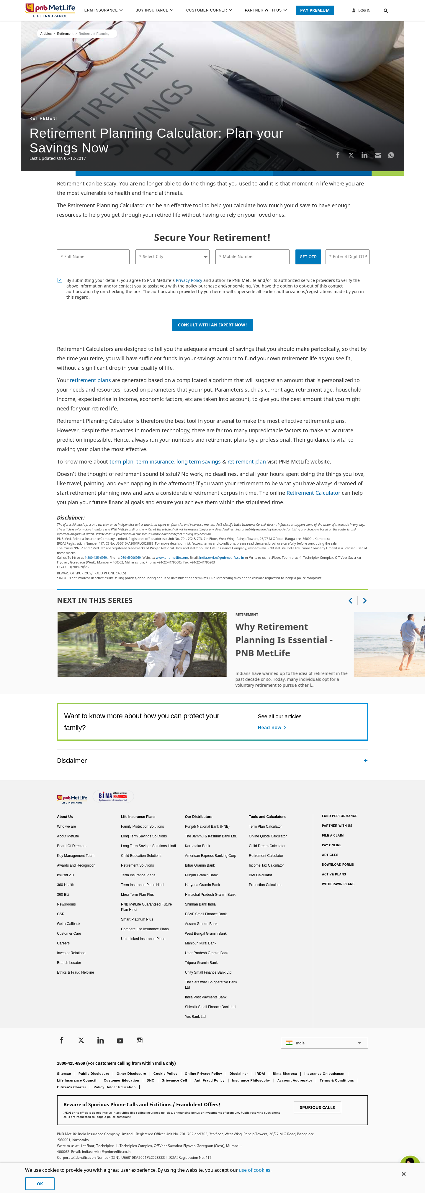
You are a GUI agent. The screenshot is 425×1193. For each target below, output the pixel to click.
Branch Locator (69, 963)
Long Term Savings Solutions (144, 836)
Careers (63, 943)
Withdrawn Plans (338, 884)
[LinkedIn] (364, 155)
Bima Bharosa (285, 1073)
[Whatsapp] (391, 155)
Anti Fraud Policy (209, 1080)
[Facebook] (338, 155)
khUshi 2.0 (65, 875)
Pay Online (331, 845)
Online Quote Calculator (268, 836)
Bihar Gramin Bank (200, 865)
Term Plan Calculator (265, 826)
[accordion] (212, 760)
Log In (361, 10)
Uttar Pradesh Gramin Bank (206, 953)
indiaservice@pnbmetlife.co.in (221, 557)
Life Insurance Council (76, 1080)
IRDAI (260, 1073)
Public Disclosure (94, 1073)
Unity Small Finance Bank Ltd (208, 972)
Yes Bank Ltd (195, 1017)
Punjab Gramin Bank (201, 875)
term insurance (155, 461)
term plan (121, 461)
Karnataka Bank (197, 846)
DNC (150, 1080)
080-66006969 (131, 557)
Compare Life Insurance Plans (145, 929)
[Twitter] (351, 155)
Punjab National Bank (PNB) (207, 826)
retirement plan (247, 461)
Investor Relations (71, 953)
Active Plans (334, 874)
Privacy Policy (189, 280)
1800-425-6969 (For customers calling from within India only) (116, 1063)
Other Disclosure (131, 1073)
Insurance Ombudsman (324, 1073)
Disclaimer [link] (72, 760)
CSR (60, 914)
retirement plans (90, 380)
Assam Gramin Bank (201, 924)
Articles (330, 855)
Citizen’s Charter (71, 1087)
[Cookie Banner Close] (403, 1174)
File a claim (333, 835)
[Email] (377, 155)
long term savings (198, 461)
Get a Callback (68, 924)
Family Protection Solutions (142, 826)
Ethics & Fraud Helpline (75, 972)
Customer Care (69, 933)
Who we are (66, 826)
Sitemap (64, 1073)
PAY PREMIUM (315, 10)
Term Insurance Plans (138, 875)
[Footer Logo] (72, 802)
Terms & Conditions (337, 1080)
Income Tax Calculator (266, 865)
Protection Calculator (265, 885)
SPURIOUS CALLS (317, 1107)
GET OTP (308, 256)
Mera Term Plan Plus (137, 895)
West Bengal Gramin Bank (206, 933)
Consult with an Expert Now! (212, 325)
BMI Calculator (260, 875)
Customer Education (121, 1080)
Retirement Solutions (137, 865)
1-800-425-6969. (96, 557)
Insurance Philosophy (251, 1080)
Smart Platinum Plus (137, 919)
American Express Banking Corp (210, 856)
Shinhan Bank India (200, 904)
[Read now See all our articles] (273, 727)
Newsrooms (66, 904)
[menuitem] (105, 10)
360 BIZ (63, 895)
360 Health (65, 885)
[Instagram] (139, 1041)
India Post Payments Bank (206, 997)
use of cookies (254, 1170)
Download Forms (338, 864)
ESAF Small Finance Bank (206, 914)
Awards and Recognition (76, 865)
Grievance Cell (174, 1080)
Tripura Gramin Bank (201, 963)
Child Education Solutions (141, 856)
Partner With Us (337, 825)
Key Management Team (75, 856)
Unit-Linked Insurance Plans (143, 939)
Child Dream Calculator (267, 846)
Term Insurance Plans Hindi (142, 885)
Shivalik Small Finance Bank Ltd (210, 1007)
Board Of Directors (71, 846)
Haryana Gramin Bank (202, 885)
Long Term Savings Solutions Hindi (148, 846)
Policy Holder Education (115, 1087)
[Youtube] (120, 1041)
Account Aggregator (295, 1080)
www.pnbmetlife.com (172, 557)
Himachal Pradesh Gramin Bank (210, 895)
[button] (380, 10)
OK (40, 1184)
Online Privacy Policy (203, 1073)
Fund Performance (339, 816)
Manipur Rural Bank (200, 943)
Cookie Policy (165, 1073)
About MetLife (68, 836)
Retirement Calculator (313, 492)
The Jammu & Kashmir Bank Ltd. (211, 836)
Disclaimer (239, 1073)
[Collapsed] (365, 760)
